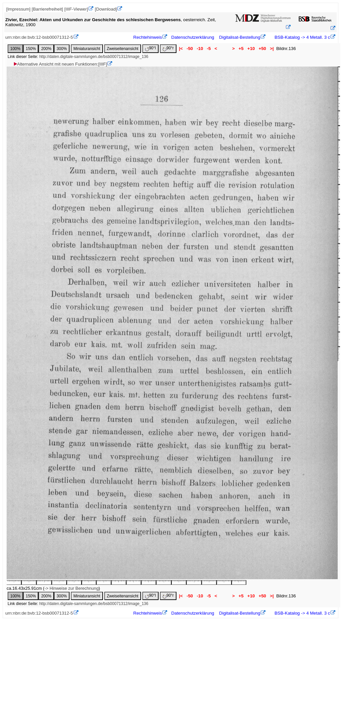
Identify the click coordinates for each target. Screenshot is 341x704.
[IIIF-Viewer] (76, 9)
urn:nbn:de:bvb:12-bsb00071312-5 (39, 37)
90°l (150, 48)
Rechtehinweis (147, 37)
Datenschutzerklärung (192, 37)
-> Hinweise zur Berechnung (71, 588)
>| (271, 48)
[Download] (106, 9)
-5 (209, 48)
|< (181, 48)
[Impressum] (18, 9)
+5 (241, 48)
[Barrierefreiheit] (47, 9)
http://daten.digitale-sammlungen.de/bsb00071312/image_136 (93, 56)
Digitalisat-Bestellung (239, 37)
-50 (189, 48)
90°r (168, 48)
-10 (199, 48)
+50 (262, 48)
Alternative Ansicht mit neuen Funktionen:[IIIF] (60, 64)
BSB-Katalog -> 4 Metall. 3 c (301, 37)
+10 (251, 48)
